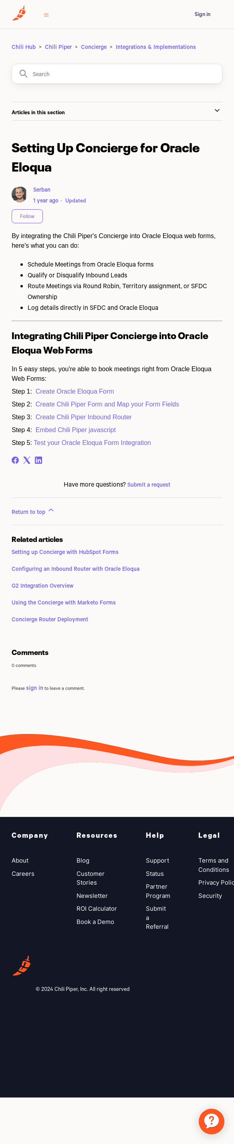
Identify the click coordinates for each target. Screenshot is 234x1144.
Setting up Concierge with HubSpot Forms (65, 552)
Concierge (94, 47)
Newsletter (92, 895)
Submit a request (148, 484)
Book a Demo (95, 922)
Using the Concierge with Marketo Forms (64, 602)
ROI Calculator (97, 908)
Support (157, 860)
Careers (23, 873)
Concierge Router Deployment (50, 619)
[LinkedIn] (38, 460)
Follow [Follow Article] (27, 216)
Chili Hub (24, 47)
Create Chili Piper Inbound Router (84, 417)
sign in (34, 687)
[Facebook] (15, 460)
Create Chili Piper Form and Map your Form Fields (107, 404)
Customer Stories (91, 878)
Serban (41, 189)
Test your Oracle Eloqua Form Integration (92, 442)
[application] (211, 1121)
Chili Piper (58, 47)
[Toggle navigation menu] (46, 14)
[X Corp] (26, 460)
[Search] (117, 74)
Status (155, 873)
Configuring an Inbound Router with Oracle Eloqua (75, 568)
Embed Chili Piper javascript (76, 429)
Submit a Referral (157, 917)
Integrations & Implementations (156, 47)
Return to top (33, 510)
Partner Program (158, 891)
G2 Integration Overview (42, 585)
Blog (83, 860)
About (20, 860)
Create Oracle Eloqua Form (75, 391)
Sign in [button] (202, 14)
